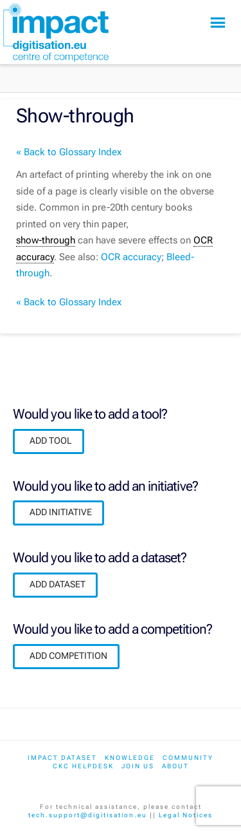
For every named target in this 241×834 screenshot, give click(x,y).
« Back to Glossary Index (68, 152)
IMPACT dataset (62, 757)
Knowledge (130, 757)
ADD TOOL (51, 440)
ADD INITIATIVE (61, 512)
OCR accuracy (131, 257)
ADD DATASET (57, 584)
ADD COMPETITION (68, 655)
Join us (137, 766)
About (175, 766)
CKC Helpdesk (83, 766)
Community (188, 757)
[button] (218, 23)
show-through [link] (45, 240)
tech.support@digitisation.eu (87, 815)
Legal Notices (186, 815)
